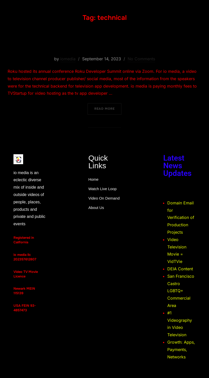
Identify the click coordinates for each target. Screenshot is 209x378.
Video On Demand (104, 198)
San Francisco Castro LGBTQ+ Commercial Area (180, 291)
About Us (96, 207)
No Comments (141, 58)
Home (93, 179)
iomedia (68, 58)
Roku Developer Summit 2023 (104, 42)
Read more (108, 107)
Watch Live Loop (102, 189)
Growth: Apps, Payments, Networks (181, 349)
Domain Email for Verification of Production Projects (180, 217)
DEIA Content (180, 268)
